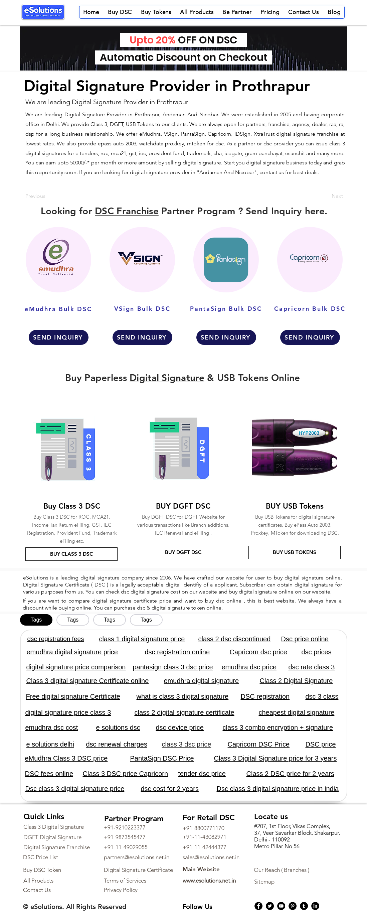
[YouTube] (281, 906)
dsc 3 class (322, 696)
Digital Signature (167, 377)
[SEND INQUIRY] (58, 337)
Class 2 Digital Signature (296, 680)
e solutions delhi (50, 744)
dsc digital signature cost (150, 591)
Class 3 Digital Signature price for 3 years (275, 758)
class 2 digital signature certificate (184, 712)
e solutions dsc (118, 727)
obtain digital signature (305, 584)
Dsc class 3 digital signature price (75, 788)
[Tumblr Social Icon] (304, 906)
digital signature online (313, 577)
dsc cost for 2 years (170, 788)
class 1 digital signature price (142, 639)
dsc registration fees (55, 638)
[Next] (326, 196)
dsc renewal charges (116, 744)
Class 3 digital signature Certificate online (87, 680)
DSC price (321, 744)
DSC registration (265, 696)
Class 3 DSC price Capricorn (125, 773)
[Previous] (47, 196)
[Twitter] (270, 906)
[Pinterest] (293, 906)
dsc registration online (177, 652)
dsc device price (180, 727)
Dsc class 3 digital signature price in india (278, 788)
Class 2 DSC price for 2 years (290, 773)
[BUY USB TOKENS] (294, 552)
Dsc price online (305, 639)
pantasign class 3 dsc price (173, 667)
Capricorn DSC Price (259, 744)
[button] (120, 12)
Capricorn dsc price (258, 652)
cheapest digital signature (297, 712)
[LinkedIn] (315, 906)
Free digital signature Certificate (73, 696)
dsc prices (317, 652)
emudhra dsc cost (51, 727)
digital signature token (178, 608)
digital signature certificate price (131, 601)
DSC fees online (49, 773)
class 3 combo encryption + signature (278, 727)
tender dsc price (202, 773)
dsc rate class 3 (312, 667)
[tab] (36, 620)
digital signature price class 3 (68, 712)
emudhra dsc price (249, 667)
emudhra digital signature (201, 680)
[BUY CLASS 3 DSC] (71, 554)
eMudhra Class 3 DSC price (66, 758)
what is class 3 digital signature (183, 696)
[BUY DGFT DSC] (183, 552)
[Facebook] (258, 906)
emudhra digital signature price (72, 652)
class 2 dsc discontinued (234, 639)
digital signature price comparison (76, 667)
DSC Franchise (127, 211)
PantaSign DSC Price (162, 758)
